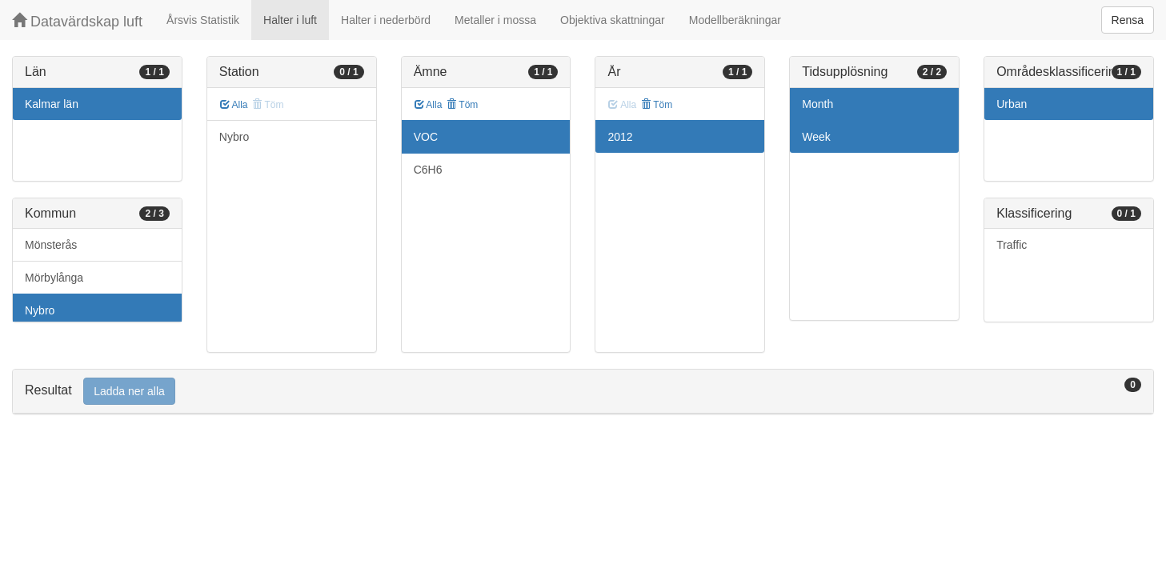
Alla (234, 104)
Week (816, 136)
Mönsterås (51, 244)
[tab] (583, 392)
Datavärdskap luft (77, 21)
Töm (462, 104)
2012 (619, 136)
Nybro (39, 310)
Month (817, 104)
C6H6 (428, 169)
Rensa (1128, 20)
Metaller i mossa (495, 20)
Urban (1011, 104)
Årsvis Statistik (202, 20)
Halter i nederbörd (386, 20)
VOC (426, 136)
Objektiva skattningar (612, 20)
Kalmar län (51, 104)
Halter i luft (290, 20)
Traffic (1011, 244)
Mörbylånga (54, 277)
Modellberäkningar (735, 20)
